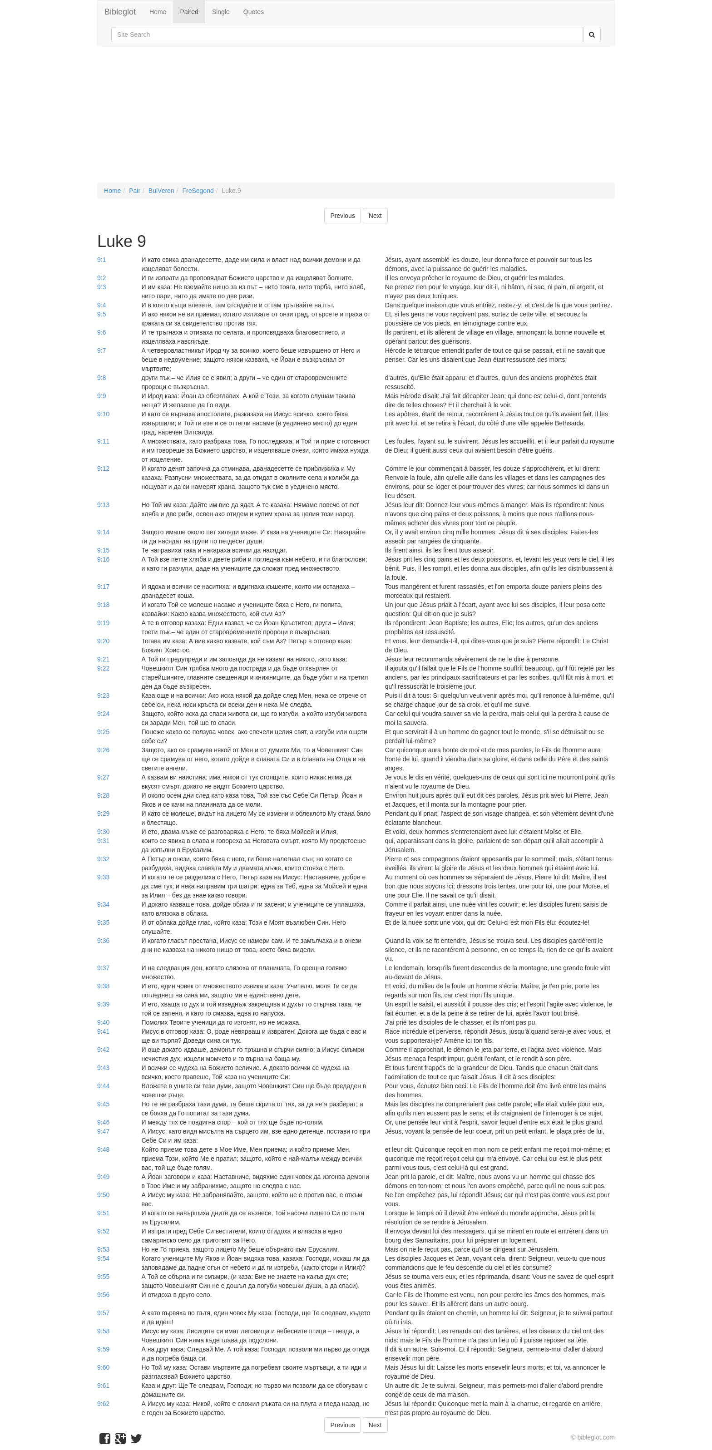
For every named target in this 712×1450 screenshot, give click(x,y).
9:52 (103, 1231)
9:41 (103, 1031)
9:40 (103, 1022)
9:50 (103, 1194)
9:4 (101, 305)
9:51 (103, 1213)
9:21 (103, 659)
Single (221, 11)
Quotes (253, 11)
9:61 (103, 1385)
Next (375, 215)
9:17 (103, 586)
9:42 (103, 1049)
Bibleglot (120, 11)
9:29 (103, 813)
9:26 (103, 750)
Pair (134, 190)
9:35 (103, 922)
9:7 (101, 350)
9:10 (103, 414)
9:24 (103, 713)
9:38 (103, 986)
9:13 (103, 504)
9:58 (103, 1331)
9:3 (101, 287)
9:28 (103, 795)
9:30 (103, 831)
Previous (342, 215)
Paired (189, 11)
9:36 (103, 940)
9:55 (103, 1276)
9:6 (101, 332)
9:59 (103, 1349)
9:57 (103, 1313)
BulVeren (161, 190)
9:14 (103, 532)
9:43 (103, 1067)
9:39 (103, 1004)
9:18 (103, 604)
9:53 (103, 1249)
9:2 (101, 277)
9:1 (101, 259)
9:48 (103, 1149)
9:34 (103, 904)
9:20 (103, 641)
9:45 (103, 1104)
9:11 (103, 441)
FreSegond (197, 190)
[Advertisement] (356, 118)
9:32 (103, 859)
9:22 (103, 668)
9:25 (103, 731)
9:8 (101, 377)
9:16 (103, 559)
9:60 (103, 1367)
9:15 (103, 550)
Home (157, 11)
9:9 (101, 395)
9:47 (103, 1131)
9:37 (103, 968)
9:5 (101, 314)
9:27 (103, 777)
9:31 (103, 840)
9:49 (103, 1176)
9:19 (103, 622)
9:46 (103, 1122)
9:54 (103, 1258)
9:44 (103, 1086)
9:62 (103, 1403)
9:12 (103, 468)
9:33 (103, 877)
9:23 (103, 695)
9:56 (103, 1294)
